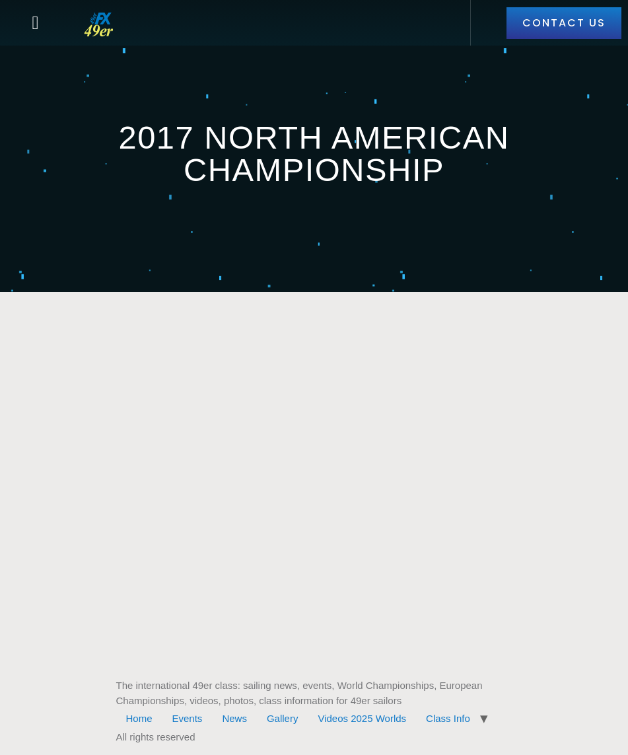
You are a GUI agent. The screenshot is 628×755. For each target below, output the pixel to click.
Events (187, 718)
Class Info (448, 718)
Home (139, 718)
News (234, 718)
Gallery (282, 718)
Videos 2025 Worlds (362, 718)
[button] (35, 23)
